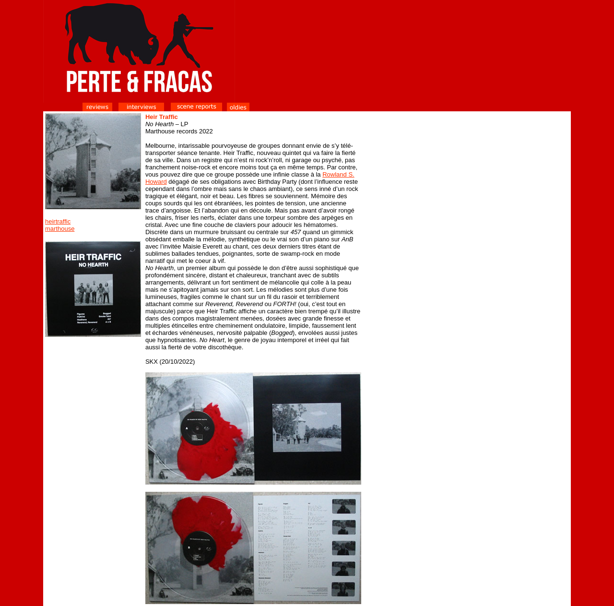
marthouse (59, 228)
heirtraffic (58, 221)
